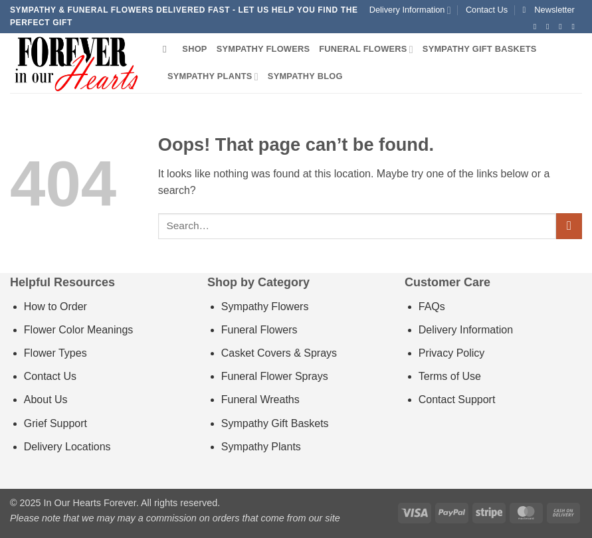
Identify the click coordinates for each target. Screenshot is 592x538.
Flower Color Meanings (79, 329)
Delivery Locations (67, 446)
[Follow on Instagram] (550, 26)
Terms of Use (450, 376)
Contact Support (457, 399)
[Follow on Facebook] (538, 26)
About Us (46, 399)
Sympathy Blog (305, 76)
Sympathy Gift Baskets (480, 49)
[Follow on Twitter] (563, 26)
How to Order (55, 306)
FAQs (432, 306)
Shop (194, 49)
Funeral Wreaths (260, 399)
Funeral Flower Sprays (274, 376)
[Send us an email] (575, 26)
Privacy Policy (452, 353)
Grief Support (55, 423)
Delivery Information (410, 10)
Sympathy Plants (212, 76)
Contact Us (487, 10)
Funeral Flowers (366, 49)
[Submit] (569, 226)
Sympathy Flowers (263, 49)
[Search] (168, 49)
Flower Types (55, 353)
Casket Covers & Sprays (279, 353)
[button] (549, 10)
